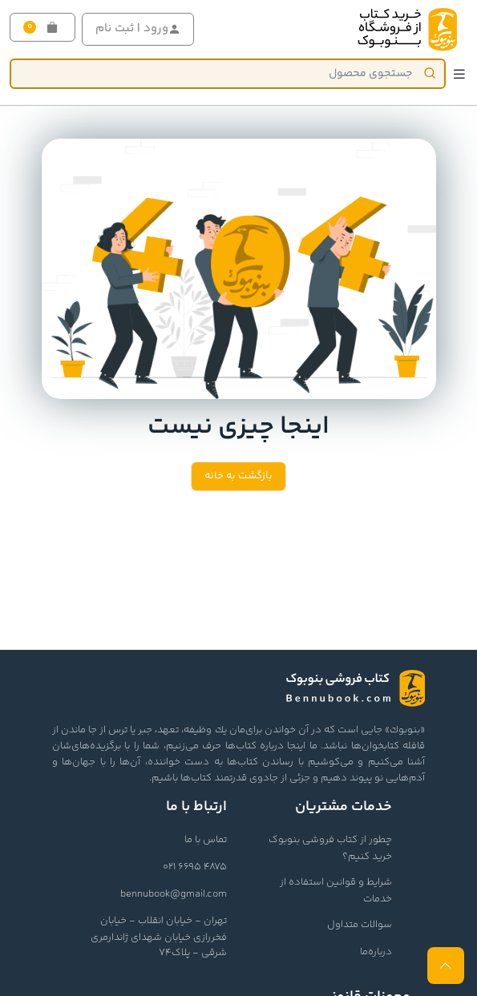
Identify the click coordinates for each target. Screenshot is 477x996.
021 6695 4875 (195, 867)
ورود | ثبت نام (137, 28)
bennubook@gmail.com (173, 894)
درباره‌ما (376, 952)
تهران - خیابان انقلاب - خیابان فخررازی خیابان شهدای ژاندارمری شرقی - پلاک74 (159, 937)
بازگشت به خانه (238, 476)
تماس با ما (205, 840)
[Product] (228, 73)
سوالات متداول (359, 925)
